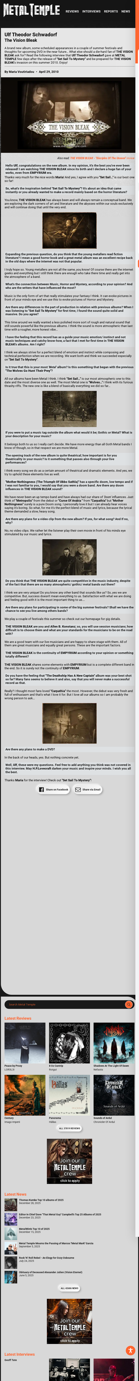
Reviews (72, 11)
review (102, 158)
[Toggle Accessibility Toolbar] (130, 1350)
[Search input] (66, 1004)
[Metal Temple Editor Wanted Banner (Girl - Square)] (69, 1183)
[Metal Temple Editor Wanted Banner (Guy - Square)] (69, 1343)
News (125, 11)
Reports (111, 11)
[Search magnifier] (129, 1004)
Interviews (91, 11)
